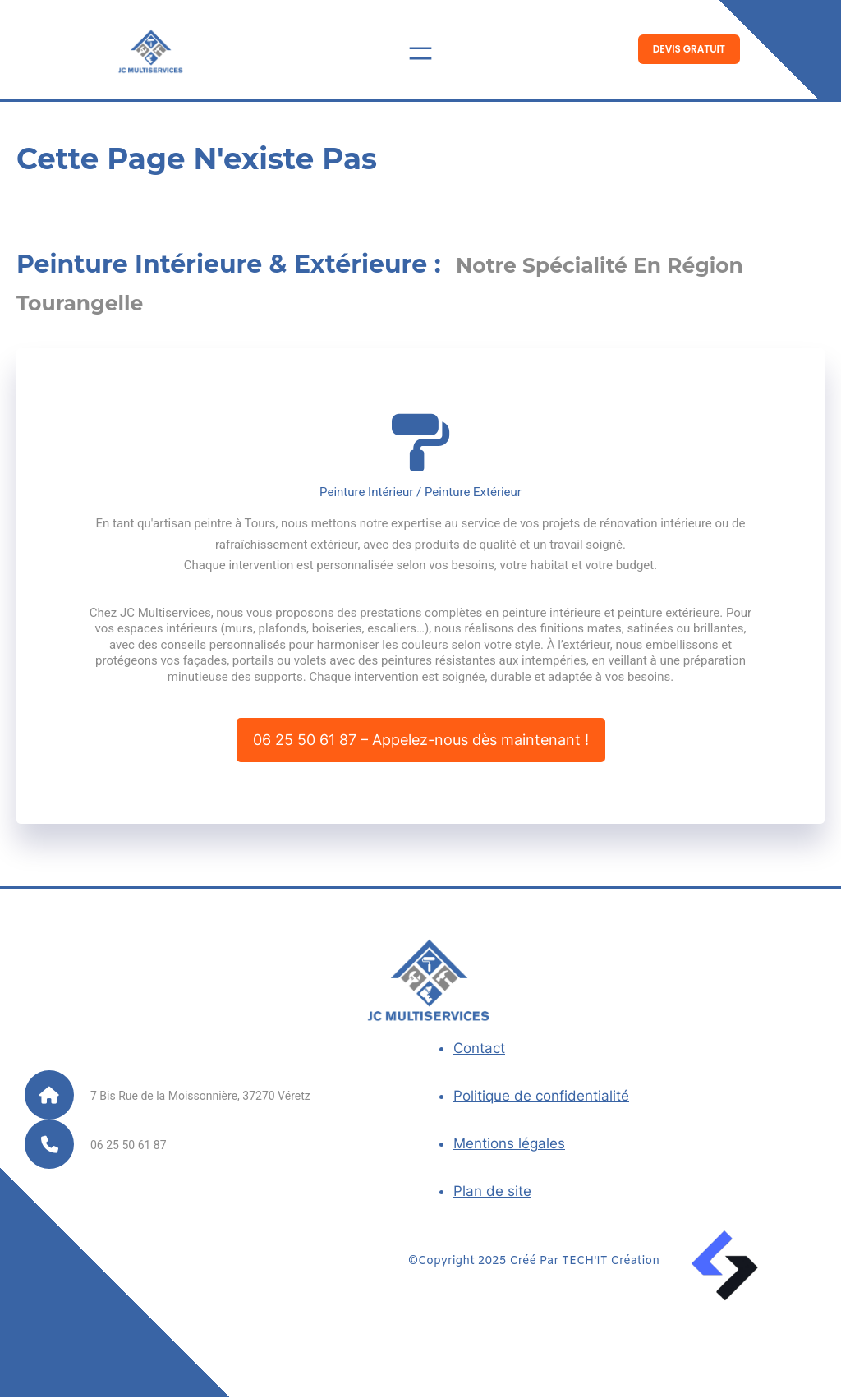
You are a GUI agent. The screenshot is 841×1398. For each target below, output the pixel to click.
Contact (479, 1050)
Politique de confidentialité (541, 1097)
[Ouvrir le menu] (420, 53)
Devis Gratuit (689, 49)
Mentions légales (509, 1145)
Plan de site (492, 1192)
